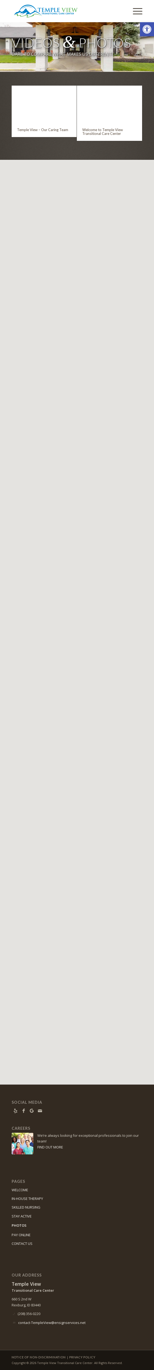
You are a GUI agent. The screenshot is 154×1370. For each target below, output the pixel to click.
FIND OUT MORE (50, 1147)
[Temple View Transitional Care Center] (64, 11)
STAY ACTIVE (22, 1216)
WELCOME (20, 1189)
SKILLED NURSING (26, 1207)
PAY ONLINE (21, 1234)
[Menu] (134, 11)
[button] (147, 29)
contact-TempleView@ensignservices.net (52, 1322)
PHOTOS (19, 1225)
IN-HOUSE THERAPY (27, 1198)
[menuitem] (134, 11)
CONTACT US (22, 1243)
